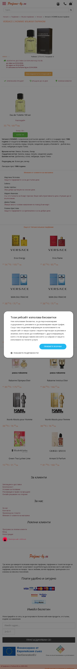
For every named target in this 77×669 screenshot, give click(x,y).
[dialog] (38, 334)
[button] (24, 353)
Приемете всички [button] (53, 346)
